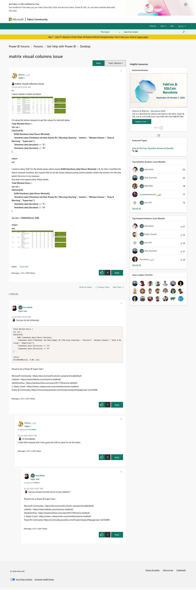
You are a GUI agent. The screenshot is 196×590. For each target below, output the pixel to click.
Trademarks (181, 572)
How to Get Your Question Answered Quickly (152, 148)
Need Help (24, 266)
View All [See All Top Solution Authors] (136, 208)
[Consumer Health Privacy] (44, 581)
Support (123, 19)
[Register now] (141, 121)
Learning (111, 19)
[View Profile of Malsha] (21, 74)
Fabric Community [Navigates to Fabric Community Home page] (37, 19)
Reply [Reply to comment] (117, 406)
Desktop (85, 46)
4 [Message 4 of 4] (32, 530)
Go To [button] (180, 26)
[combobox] (154, 31)
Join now (13, 10)
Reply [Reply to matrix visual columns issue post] (117, 273)
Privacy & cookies (153, 572)
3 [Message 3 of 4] (25, 452)
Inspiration (66, 19)
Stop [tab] (161, 128)
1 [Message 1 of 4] (19, 273)
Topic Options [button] (114, 63)
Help (172, 26)
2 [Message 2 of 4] (19, 400)
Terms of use (168, 572)
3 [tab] (158, 127)
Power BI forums (19, 46)
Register (153, 26)
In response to (27, 431)
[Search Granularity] (110, 31)
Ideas (77, 19)
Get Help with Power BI (61, 46)
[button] (99, 63)
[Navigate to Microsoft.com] (16, 19)
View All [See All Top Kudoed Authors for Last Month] (136, 265)
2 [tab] (156, 127)
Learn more (142, 37)
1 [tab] (155, 127)
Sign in (163, 26)
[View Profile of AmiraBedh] (27, 307)
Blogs (101, 19)
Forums (54, 19)
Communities (89, 19)
